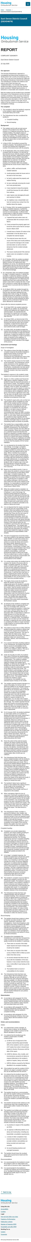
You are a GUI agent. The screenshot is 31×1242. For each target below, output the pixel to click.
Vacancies (4, 1234)
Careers (3, 1232)
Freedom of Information (8, 1219)
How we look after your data (9, 1216)
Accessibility (4, 1209)
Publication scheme (6, 1221)
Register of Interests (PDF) (8, 1224)
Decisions (8, 10)
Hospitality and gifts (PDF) (9, 1227)
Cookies (3, 1211)
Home (2, 10)
